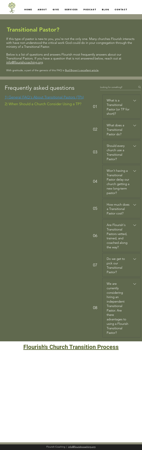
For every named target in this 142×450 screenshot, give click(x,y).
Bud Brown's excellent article (82, 70)
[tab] (44, 97)
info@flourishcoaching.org (24, 62)
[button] (42, 10)
